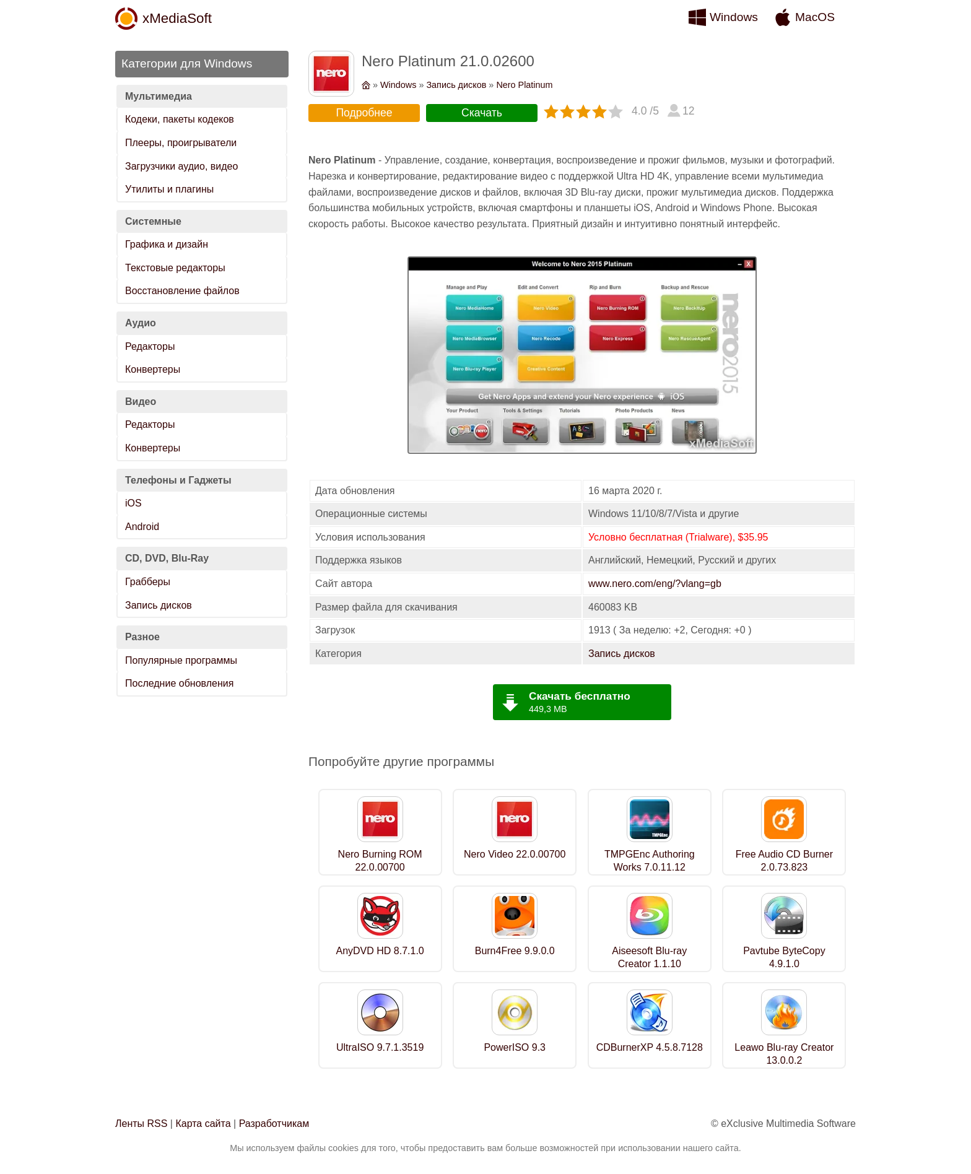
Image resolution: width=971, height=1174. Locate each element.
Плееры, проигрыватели (181, 142)
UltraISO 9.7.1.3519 (380, 1047)
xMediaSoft (177, 18)
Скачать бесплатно (579, 696)
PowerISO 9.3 (515, 1047)
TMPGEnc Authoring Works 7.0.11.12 (649, 860)
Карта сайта (202, 1123)
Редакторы (150, 346)
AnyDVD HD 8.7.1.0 (380, 951)
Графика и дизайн (166, 244)
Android (142, 526)
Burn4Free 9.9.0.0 (515, 951)
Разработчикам (274, 1123)
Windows (734, 17)
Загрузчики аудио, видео (181, 166)
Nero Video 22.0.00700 (514, 854)
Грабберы (147, 581)
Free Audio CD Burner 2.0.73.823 (784, 860)
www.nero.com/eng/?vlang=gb (654, 583)
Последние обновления (179, 683)
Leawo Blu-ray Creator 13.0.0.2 (784, 1054)
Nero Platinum (524, 85)
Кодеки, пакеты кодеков (179, 119)
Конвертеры (152, 369)
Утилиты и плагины (169, 189)
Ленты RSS (141, 1123)
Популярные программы (181, 660)
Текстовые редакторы (175, 268)
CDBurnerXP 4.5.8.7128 (649, 1047)
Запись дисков (158, 605)
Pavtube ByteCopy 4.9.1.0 (784, 957)
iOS (133, 503)
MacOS (815, 17)
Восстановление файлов (182, 290)
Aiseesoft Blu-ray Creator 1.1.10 (649, 957)
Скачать (481, 113)
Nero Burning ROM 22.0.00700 (380, 860)
